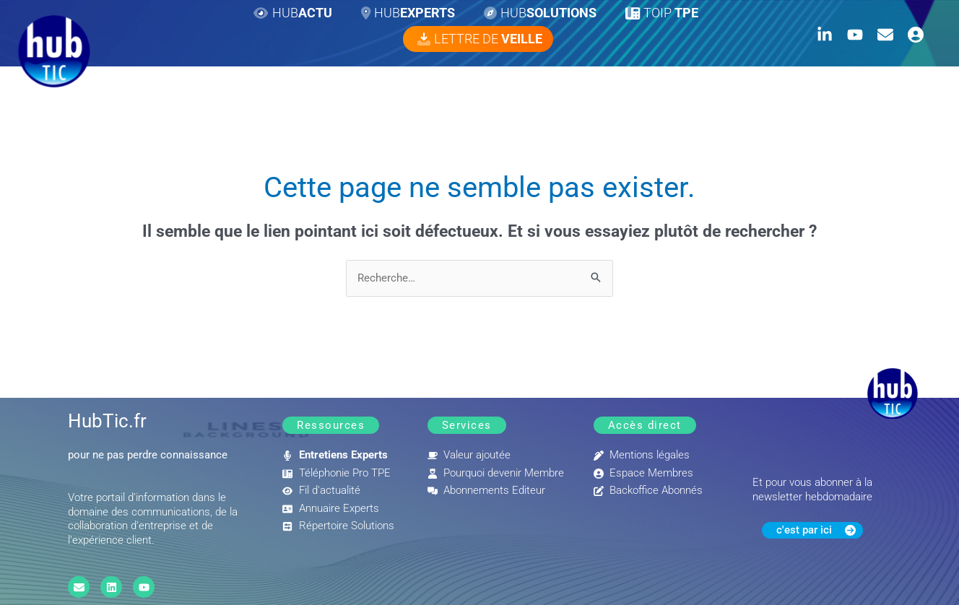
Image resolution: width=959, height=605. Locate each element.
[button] (330, 426)
